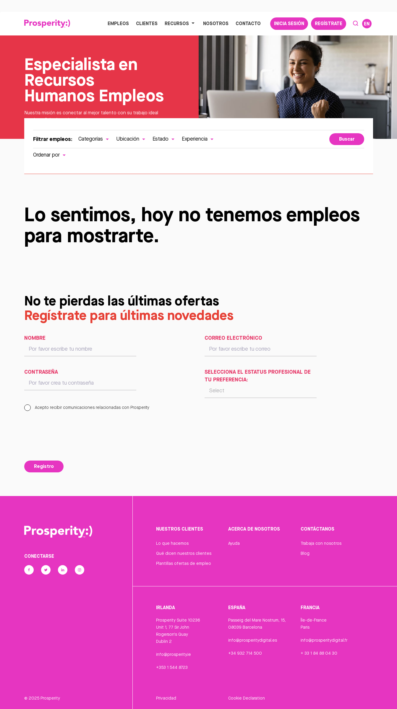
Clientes (147, 23)
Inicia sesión (289, 23)
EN (367, 23)
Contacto (248, 23)
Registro (44, 466)
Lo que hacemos (172, 543)
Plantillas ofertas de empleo (183, 563)
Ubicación (131, 138)
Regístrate (328, 23)
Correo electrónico (233, 337)
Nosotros (216, 23)
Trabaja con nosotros (321, 543)
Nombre (35, 337)
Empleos (118, 23)
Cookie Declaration (246, 698)
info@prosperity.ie (173, 654)
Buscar (346, 139)
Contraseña (41, 371)
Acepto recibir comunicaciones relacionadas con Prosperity (86, 407)
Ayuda (234, 543)
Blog (305, 553)
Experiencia (198, 138)
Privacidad (166, 698)
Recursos (180, 23)
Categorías (94, 138)
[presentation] (69, 443)
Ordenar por (50, 154)
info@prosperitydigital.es (252, 640)
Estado (164, 138)
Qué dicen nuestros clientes (183, 553)
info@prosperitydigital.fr (324, 640)
